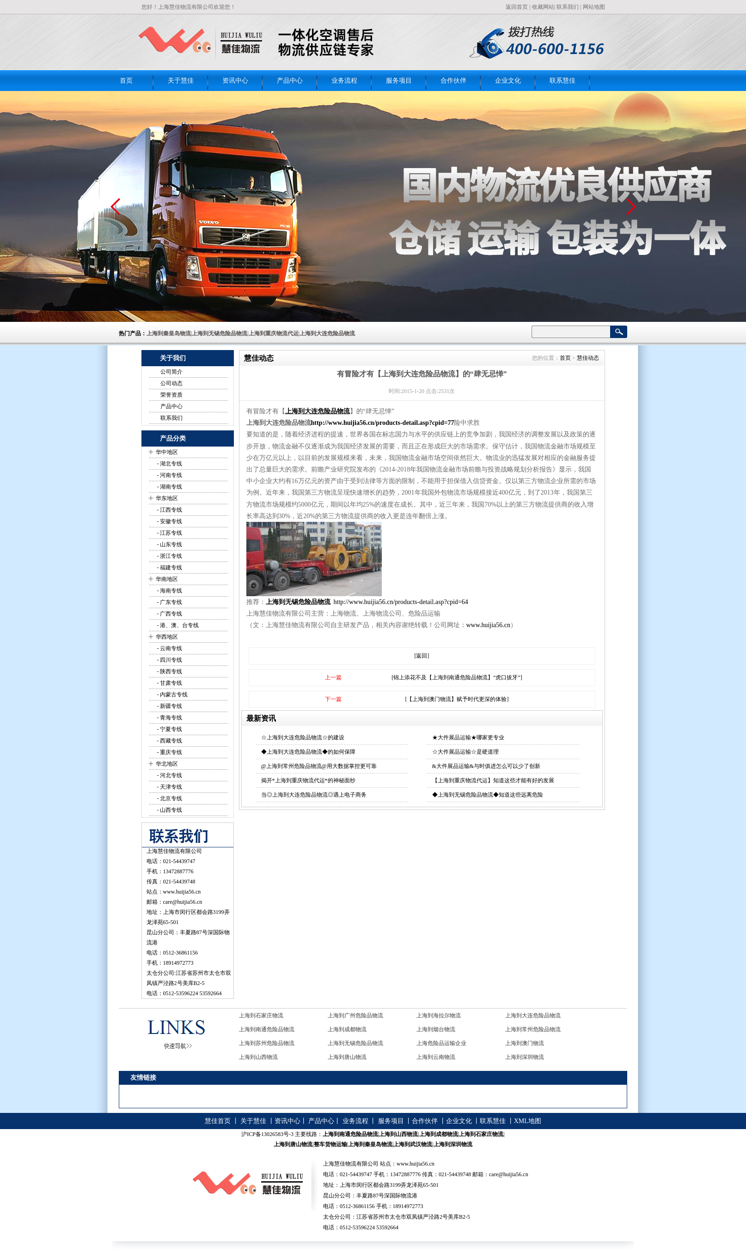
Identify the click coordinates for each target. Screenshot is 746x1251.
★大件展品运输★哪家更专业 (468, 737)
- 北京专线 (169, 798)
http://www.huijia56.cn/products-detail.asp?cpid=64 (401, 601)
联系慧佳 (562, 80)
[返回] (422, 656)
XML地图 (527, 1121)
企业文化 (508, 80)
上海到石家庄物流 (261, 1015)
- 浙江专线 (169, 556)
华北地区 (167, 764)
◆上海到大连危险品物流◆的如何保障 (308, 752)
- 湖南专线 (169, 486)
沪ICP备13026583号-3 (267, 1134)
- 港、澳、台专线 (177, 625)
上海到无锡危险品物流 (299, 601)
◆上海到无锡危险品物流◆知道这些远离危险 (487, 795)
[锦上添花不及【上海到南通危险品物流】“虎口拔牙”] (456, 677)
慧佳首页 (218, 1121)
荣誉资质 (171, 395)
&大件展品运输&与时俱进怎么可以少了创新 (486, 766)
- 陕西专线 (169, 671)
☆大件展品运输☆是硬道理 (465, 752)
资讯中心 (235, 80)
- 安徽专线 (169, 521)
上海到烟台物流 (435, 1029)
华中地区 (167, 452)
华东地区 (167, 498)
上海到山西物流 (258, 1057)
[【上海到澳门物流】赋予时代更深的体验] (457, 699)
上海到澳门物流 (524, 1043)
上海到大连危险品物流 (317, 411)
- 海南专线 (169, 590)
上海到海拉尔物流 (438, 1015)
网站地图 (594, 7)
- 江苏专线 (169, 533)
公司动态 (171, 383)
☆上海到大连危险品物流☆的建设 (302, 737)
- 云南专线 (169, 648)
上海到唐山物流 (347, 1057)
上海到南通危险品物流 (266, 1029)
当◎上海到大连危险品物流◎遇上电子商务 (314, 795)
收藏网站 (543, 7)
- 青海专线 (169, 717)
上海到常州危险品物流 (533, 1029)
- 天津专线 (169, 787)
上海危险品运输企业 (441, 1043)
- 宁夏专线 (169, 729)
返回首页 (517, 7)
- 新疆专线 (169, 706)
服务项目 (399, 80)
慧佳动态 (588, 358)
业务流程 (344, 80)
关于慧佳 (181, 80)
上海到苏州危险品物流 (266, 1043)
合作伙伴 (453, 80)
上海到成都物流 (347, 1029)
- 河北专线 (169, 775)
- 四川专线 (169, 660)
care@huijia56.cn (182, 902)
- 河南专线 (169, 475)
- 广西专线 (169, 613)
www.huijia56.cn (182, 891)
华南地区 (167, 579)
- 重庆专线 (169, 752)
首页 (126, 80)
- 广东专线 (169, 602)
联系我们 (567, 7)
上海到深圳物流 (524, 1057)
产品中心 (290, 80)
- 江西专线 (169, 510)
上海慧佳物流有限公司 (174, 851)
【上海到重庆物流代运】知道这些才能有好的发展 (493, 780)
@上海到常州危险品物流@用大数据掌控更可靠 (319, 766)
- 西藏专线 (169, 740)
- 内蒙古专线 (172, 694)
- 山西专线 (169, 810)
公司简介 (171, 372)
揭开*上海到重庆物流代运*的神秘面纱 (308, 780)
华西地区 (167, 637)
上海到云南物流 (435, 1057)
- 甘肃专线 (169, 683)
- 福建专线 (169, 567)
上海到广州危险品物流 (355, 1015)
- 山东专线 (169, 544)
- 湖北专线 (169, 463)
